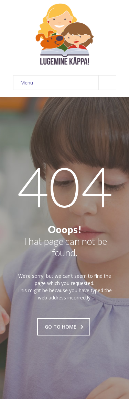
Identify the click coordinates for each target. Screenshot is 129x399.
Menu (68, 82)
